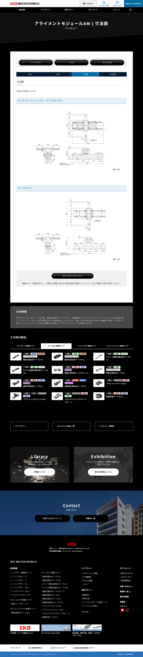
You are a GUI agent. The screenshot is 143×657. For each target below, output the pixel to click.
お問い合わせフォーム (52, 518)
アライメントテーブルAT (51, 606)
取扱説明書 (126, 580)
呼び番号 (113, 74)
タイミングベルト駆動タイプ (117, 346)
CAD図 (71, 62)
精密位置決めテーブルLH (51, 598)
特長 (30, 74)
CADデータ (126, 577)
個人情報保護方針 (35, 648)
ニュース (117, 9)
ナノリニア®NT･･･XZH (19, 587)
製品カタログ (127, 573)
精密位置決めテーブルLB (20, 612)
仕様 (57, 74)
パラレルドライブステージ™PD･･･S (55, 613)
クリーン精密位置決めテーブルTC (55, 584)
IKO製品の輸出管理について (83, 648)
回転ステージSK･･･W (19, 604)
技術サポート (69, 9)
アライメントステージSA (20, 595)
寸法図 (85, 74)
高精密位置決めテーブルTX (52, 602)
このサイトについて (57, 648)
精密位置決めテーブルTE (51, 580)
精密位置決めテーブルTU (51, 576)
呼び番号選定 (107, 62)
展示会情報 (124, 596)
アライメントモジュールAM (52, 609)
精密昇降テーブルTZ (50, 617)
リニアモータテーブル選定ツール (94, 602)
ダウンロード (93, 9)
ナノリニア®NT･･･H (18, 580)
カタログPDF (36, 62)
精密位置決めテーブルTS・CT (53, 591)
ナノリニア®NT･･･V (18, 576)
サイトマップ (16, 648)
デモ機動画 (86, 577)
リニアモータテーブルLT (20, 591)
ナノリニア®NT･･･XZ (19, 584)
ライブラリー (45, 9)
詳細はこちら (39, 472)
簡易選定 (85, 595)
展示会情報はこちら (103, 472)
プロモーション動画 (90, 573)
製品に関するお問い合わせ (73, 276)
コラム (84, 584)
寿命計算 (85, 598)
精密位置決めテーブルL (51, 595)
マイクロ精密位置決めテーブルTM (55, 587)
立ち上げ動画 (87, 580)
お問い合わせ (126, 586)
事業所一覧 (90, 518)
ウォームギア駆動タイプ (87, 346)
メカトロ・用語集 (107, 426)
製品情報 (22, 9)
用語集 (122, 602)
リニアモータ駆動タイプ (25, 346)
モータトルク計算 (90, 606)
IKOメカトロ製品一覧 (66, 426)
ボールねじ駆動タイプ (56, 346)
